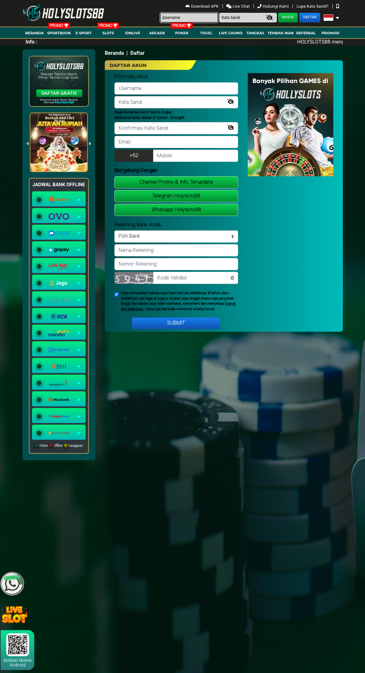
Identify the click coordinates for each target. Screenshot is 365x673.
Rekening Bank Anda (137, 225)
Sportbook (59, 33)
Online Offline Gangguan (59, 445)
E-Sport (84, 33)
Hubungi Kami (273, 6)
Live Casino (231, 33)
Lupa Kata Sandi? (312, 6)
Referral (306, 33)
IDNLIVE (132, 33)
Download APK (202, 6)
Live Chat (238, 6)
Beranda (34, 33)
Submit (176, 323)
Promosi (330, 33)
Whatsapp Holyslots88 (176, 210)
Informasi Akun (131, 77)
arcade (157, 33)
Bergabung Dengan (135, 171)
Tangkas (255, 33)
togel (206, 33)
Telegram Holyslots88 (176, 196)
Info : (31, 42)
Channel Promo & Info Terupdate (176, 182)
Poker (181, 33)
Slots (108, 33)
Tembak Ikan (281, 33)
